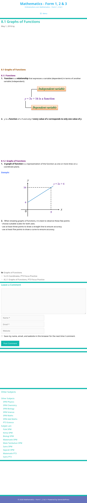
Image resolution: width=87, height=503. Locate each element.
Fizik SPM (7, 429)
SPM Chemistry (10, 405)
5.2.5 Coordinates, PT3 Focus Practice (20, 276)
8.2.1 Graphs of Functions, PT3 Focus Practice (24, 279)
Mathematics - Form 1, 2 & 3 (43, 3)
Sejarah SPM (8, 450)
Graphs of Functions (13, 272)
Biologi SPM (8, 436)
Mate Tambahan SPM (12, 443)
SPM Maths (8, 415)
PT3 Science (8, 422)
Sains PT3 (7, 456)
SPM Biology (8, 408)
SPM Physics (8, 401)
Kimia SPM (8, 432)
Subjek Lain (6, 426)
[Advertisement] (43, 51)
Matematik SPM (10, 439)
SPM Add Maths (10, 419)
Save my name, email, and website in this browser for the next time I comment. (39, 336)
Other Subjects (7, 398)
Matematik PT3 (10, 453)
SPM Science (8, 412)
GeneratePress (63, 499)
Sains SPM (7, 446)
